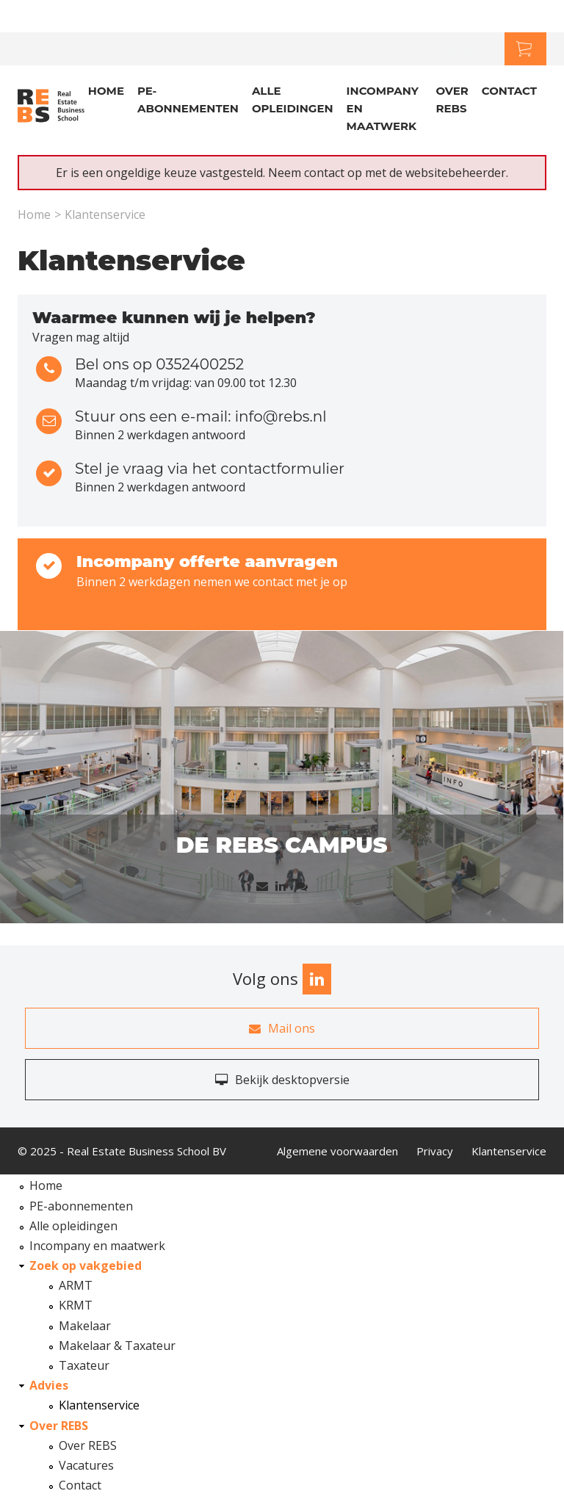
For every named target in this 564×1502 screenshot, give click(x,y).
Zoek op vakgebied (85, 1265)
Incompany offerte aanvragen (207, 561)
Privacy (434, 1151)
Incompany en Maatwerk (383, 108)
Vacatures (86, 1465)
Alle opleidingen (292, 99)
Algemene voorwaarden (337, 1151)
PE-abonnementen (188, 99)
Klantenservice (459, 48)
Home (106, 91)
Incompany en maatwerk (97, 1246)
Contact (509, 91)
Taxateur (84, 1365)
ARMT (76, 1285)
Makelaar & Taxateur (117, 1345)
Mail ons (282, 1028)
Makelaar (85, 1326)
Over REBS (451, 99)
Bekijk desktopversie (282, 1080)
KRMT (76, 1305)
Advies (48, 1385)
